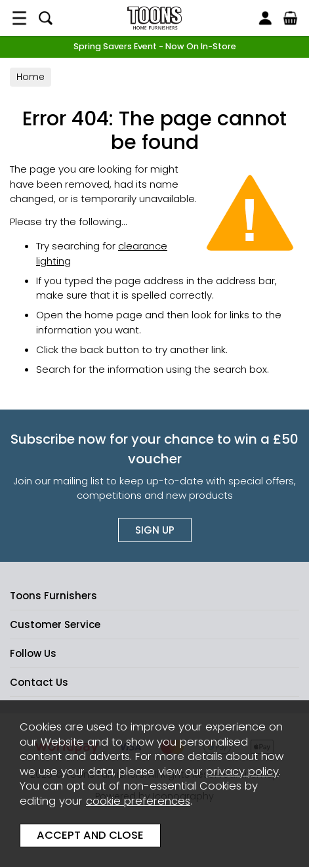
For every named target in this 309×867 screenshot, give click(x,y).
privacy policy (242, 771)
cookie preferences (138, 801)
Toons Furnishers (154, 18)
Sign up (155, 530)
